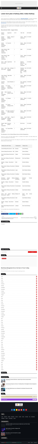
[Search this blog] (14, 252)
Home (2, 11)
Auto (2, 416)
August (19, 294)
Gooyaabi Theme (19, 442)
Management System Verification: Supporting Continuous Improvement (18, 379)
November (19, 289)
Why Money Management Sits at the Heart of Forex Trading (15, 268)
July (19, 296)
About (32, 442)
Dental (9, 416)
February (19, 283)
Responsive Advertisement (19, 3)
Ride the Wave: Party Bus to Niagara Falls (13, 428)
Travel (14, 418)
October (19, 291)
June (19, 276)
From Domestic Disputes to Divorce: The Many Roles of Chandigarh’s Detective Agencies (21, 383)
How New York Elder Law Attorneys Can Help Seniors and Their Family (18, 423)
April (19, 280)
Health (20, 416)
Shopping (3, 418)
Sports (7, 418)
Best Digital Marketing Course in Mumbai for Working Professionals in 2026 (19, 388)
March (19, 281)
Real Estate (33, 416)
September (19, 292)
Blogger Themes (9, 442)
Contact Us (35, 442)
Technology (19, 399)
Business (19, 396)
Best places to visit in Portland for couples (13, 432)
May (19, 278)
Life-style (26, 416)
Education (4, 11)
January (19, 285)
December (19, 287)
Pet (29, 416)
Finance (17, 416)
